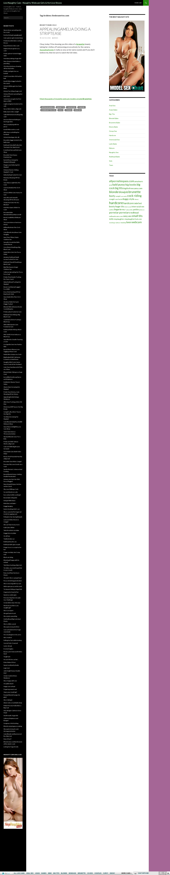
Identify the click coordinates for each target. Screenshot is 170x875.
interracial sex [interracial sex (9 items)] (138, 206)
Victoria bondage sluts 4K (11, 137)
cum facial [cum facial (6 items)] (118, 199)
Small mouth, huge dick (11, 715)
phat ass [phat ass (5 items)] (141, 210)
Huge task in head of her (11, 592)
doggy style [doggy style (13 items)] (128, 199)
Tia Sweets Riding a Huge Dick (13, 589)
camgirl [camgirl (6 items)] (117, 196)
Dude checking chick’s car (12, 509)
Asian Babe (113, 110)
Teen (111, 165)
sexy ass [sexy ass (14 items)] (127, 216)
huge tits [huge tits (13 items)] (119, 206)
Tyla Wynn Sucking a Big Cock (13, 565)
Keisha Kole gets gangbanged (13, 35)
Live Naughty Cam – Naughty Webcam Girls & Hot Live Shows (33, 3)
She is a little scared (10, 624)
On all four (7, 536)
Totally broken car (9, 539)
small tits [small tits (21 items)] (137, 215)
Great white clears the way (12, 603)
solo (61, 110)
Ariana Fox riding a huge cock (13, 91)
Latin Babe (113, 144)
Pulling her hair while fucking (12, 640)
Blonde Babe (113, 118)
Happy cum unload (9, 686)
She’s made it (8, 637)
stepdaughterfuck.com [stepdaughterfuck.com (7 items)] (133, 219)
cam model (71, 107)
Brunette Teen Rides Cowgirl (13, 461)
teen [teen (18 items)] (128, 222)
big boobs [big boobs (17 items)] (130, 184)
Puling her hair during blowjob (13, 517)
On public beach (8, 683)
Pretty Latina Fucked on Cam (12, 312)
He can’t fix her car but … (11, 659)
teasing (69, 110)
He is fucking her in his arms (12, 635)
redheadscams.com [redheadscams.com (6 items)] (116, 216)
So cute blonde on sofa (11, 492)
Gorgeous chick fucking (11, 723)
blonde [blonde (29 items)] (113, 192)
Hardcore (112, 135)
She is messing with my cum (12, 583)
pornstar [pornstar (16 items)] (114, 212)
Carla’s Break (8, 646)
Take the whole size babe (11, 530)
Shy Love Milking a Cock (11, 489)
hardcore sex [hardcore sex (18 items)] (130, 203)
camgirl (82, 107)
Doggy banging (8, 506)
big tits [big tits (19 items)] (119, 188)
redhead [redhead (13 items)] (134, 212)
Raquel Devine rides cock (11, 46)
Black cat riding (8, 557)
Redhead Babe (114, 157)
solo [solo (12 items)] (111, 219)
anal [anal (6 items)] (110, 185)
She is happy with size (10, 681)
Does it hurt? (7, 739)
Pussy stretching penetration (13, 581)
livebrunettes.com (48, 110)
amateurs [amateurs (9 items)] (138, 181)
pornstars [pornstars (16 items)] (124, 212)
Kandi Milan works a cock (11, 129)
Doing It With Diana (9, 500)
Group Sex (113, 131)
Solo (54, 25)
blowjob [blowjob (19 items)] (123, 192)
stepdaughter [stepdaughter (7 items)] (119, 219)
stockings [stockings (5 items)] (112, 223)
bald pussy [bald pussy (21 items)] (118, 184)
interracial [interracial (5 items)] (128, 207)
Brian (56, 38)
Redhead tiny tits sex (10, 542)
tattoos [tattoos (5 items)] (118, 223)
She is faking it (8, 700)
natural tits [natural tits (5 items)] (129, 210)
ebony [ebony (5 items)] (136, 199)
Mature (112, 148)
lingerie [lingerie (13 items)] (118, 209)
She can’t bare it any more (12, 525)
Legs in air (7, 668)
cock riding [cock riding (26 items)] (134, 195)
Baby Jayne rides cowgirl (11, 112)
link (167, 838)
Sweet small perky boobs (11, 665)
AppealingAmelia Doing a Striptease (65, 31)
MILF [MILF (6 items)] (123, 210)
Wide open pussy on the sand (13, 586)
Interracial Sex (114, 140)
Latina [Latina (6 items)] (111, 210)
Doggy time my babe (10, 533)
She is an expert (8, 610)
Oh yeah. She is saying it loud (12, 578)
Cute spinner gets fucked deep (13, 38)
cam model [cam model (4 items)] (124, 196)
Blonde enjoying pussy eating (13, 726)
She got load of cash (10, 613)
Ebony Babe (113, 127)
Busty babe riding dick (10, 498)
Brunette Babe (46, 25)
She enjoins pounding (10, 616)
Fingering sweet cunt (10, 689)
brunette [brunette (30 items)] (134, 192)
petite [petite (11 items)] (136, 209)
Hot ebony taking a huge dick (12, 58)
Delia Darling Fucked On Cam (13, 175)
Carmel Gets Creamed (11, 643)
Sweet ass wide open (10, 595)
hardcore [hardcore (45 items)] (116, 203)
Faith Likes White (9, 527)
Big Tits (112, 114)
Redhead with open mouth (12, 544)
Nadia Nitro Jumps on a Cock (12, 354)
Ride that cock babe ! (10, 503)
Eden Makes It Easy (10, 662)
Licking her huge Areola (11, 747)
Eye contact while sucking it (12, 495)
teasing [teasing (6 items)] (123, 223)
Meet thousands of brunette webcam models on (66, 99)
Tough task (7, 657)
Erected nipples (8, 649)
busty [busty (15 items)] (112, 195)
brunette (60, 107)
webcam (78, 110)
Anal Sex (112, 106)
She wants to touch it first (11, 627)
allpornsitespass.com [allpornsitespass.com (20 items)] (121, 181)
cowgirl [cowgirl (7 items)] (112, 199)
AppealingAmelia (47, 50)
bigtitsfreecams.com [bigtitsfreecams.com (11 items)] (132, 188)
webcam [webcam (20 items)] (137, 222)
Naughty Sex (114, 152)
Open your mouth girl (10, 692)
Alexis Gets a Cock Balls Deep (13, 703)
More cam (138, 3)
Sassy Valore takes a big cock (12, 109)
